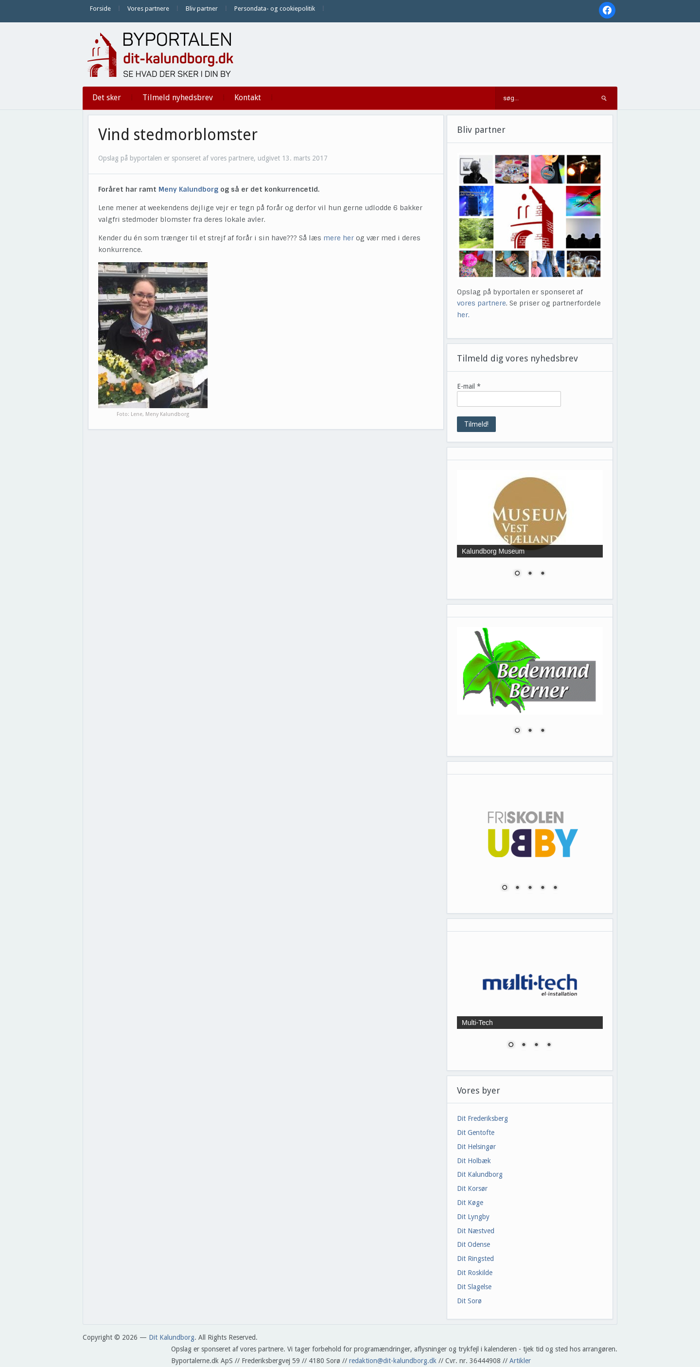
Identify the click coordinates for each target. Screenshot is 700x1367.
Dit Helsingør (476, 1147)
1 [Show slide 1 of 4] (511, 1045)
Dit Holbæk (474, 1161)
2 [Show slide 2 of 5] (517, 888)
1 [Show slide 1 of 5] (504, 888)
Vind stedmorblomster (178, 135)
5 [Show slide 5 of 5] (555, 888)
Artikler (520, 1361)
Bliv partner (202, 8)
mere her (338, 238)
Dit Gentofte (475, 1132)
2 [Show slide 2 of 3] (530, 574)
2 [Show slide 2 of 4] (523, 1045)
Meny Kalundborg (188, 189)
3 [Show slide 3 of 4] (536, 1045)
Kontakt (247, 97)
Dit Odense (473, 1244)
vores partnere (481, 303)
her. (463, 314)
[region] (530, 529)
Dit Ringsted (475, 1258)
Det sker (106, 97)
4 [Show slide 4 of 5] (542, 888)
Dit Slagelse (474, 1287)
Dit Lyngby (473, 1217)
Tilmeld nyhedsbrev (177, 97)
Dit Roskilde (474, 1273)
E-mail (469, 386)
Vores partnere (148, 8)
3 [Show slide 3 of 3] (542, 574)
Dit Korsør (472, 1188)
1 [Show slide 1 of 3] (517, 574)
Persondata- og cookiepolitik (274, 8)
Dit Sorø (469, 1301)
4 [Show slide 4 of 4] (548, 1045)
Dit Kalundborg (480, 1174)
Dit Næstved (475, 1231)
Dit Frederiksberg (482, 1118)
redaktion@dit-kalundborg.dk (393, 1361)
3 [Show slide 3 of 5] (530, 888)
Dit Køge (470, 1202)
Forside (100, 8)
